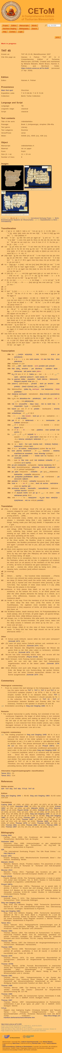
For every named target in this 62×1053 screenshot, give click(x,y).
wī (20, 448)
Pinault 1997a (48, 746)
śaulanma (48, 465)
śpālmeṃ (51, 467)
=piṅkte (17, 490)
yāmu (39, 371)
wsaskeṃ (29, 453)
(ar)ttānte (39, 386)
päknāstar (18, 361)
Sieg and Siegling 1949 (37, 734)
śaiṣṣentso (49, 389)
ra (45, 404)
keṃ (41, 383)
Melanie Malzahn (47, 1041)
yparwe (17, 379)
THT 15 (46, 699)
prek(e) (17, 386)
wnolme (25, 368)
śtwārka (56, 451)
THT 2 (37, 690)
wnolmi (50, 383)
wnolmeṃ (27, 451)
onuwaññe (23, 404)
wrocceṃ (17, 479)
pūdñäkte (18, 392)
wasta (36, 359)
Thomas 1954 (29, 817)
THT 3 (43, 690)
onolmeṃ (18, 458)
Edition (13, 25)
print (57, 37)
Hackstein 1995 (21, 806)
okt (46, 467)
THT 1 (30, 690)
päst (16, 471)
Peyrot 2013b (32, 657)
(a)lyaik (30, 434)
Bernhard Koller (36, 1043)
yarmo (16, 432)
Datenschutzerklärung (8, 1046)
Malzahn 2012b (37, 808)
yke (20, 455)
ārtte (56, 368)
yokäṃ (36, 409)
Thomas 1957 (27, 819)
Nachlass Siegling (9, 28)
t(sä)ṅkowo (18, 500)
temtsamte (50, 420)
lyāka (26, 389)
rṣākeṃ (25, 479)
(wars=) (15, 383)
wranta (57, 409)
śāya (32, 404)
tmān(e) (48, 444)
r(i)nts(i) (30, 386)
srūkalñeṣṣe (16, 413)
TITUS (24, 788)
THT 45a (8, 788)
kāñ (19, 366)
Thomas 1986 (31, 825)
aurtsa (45, 483)
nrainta (35, 444)
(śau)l (24, 386)
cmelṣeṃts (21, 465)
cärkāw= (49, 368)
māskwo (41, 460)
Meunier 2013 (6, 870)
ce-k (23, 463)
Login (20, 32)
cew (58, 383)
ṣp (37, 493)
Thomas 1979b (43, 823)
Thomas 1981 (11, 825)
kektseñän (18, 474)
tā (30, 389)
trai (42, 389)
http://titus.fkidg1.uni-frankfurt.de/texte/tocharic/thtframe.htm (32, 1016)
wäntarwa (18, 371)
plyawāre (31, 379)
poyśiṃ (24, 381)
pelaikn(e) (37, 398)
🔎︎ (46, 25)
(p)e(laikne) (55, 394)
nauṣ (36, 404)
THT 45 (31, 788)
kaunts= (24, 490)
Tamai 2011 (6, 773)
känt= (36, 437)
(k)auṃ (19, 493)
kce (26, 406)
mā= (27, 460)
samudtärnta (43, 488)
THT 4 (53, 690)
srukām (24, 418)
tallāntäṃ (37, 439)
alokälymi (29, 439)
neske (37, 455)
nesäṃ (28, 416)
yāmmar (23, 377)
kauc (36, 453)
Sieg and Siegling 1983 (35, 706)
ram (42, 455)
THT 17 (56, 699)
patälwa (40, 430)
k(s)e (42, 497)
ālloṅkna (38, 368)
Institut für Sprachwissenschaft (29, 1041)
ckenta (22, 488)
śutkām (17, 422)
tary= (14, 467)
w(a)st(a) (28, 354)
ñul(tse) (55, 444)
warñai (28, 463)
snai (29, 381)
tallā (18, 368)
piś (13, 420)
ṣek (46, 366)
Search (34, 28)
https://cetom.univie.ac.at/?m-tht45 (35, 68)
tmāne (23, 448)
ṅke (22, 460)
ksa (53, 404)
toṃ (40, 444)
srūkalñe (49, 460)
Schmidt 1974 (14, 641)
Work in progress (8, 43)
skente (30, 366)
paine (29, 371)
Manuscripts (24, 25)
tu (12, 379)
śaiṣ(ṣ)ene (32, 497)
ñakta (31, 374)
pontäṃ (15, 481)
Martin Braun (16, 1043)
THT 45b (17, 788)
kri (13, 374)
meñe (25, 493)
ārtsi (58, 359)
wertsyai (35, 389)
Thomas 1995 (52, 825)
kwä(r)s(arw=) (33, 448)
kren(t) (47, 394)
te (17, 430)
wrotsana (15, 488)
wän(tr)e (54, 497)
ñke (52, 359)
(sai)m (20, 354)
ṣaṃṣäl (52, 430)
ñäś (48, 359)
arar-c (53, 354)
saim (31, 359)
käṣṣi (58, 389)
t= (59, 404)
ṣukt (30, 444)
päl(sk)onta (29, 401)
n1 (58, 373)
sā (41, 483)
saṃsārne (54, 483)
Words (34, 25)
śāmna (44, 379)
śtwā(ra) (15, 394)
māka (23, 379)
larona (40, 465)
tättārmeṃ (29, 420)
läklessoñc (54, 379)
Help (4, 32)
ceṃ (36, 366)
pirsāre (34, 383)
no (46, 455)
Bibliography (23, 28)
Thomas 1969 (42, 821)
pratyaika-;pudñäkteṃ (24, 476)
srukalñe (27, 474)
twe (45, 359)
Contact (12, 32)
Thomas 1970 (21, 823)
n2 (45, 385)
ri (14, 416)
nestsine (46, 451)
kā (42, 359)
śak (42, 467)
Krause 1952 (6, 856)
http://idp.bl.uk (9, 853)
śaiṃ (49, 404)
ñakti (39, 379)
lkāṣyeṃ (17, 381)
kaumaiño (32, 488)
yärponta (35, 467)
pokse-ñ (30, 377)
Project (5, 25)
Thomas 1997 (11, 827)
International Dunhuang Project (41, 218)
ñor (26, 444)
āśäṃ (36, 476)
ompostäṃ (18, 406)
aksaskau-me (25, 398)
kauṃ (14, 409)
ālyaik (16, 427)
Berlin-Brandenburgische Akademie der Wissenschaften (30, 218)
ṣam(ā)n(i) (18, 357)
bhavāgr (42, 453)
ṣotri (45, 398)
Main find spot (7, 90)
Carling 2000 (6, 804)
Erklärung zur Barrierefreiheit (24, 1046)
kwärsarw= (18, 446)
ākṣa (42, 394)
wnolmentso (19, 411)
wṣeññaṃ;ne (19, 453)
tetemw (21, 439)
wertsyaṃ (23, 394)
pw (33, 368)
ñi (16, 374)
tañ (25, 371)
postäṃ (42, 366)
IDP (2, 788)
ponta (25, 495)
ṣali (29, 486)
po (59, 354)
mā (37, 354)
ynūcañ (52, 366)
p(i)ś (32, 437)
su (50, 448)
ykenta (19, 451)
